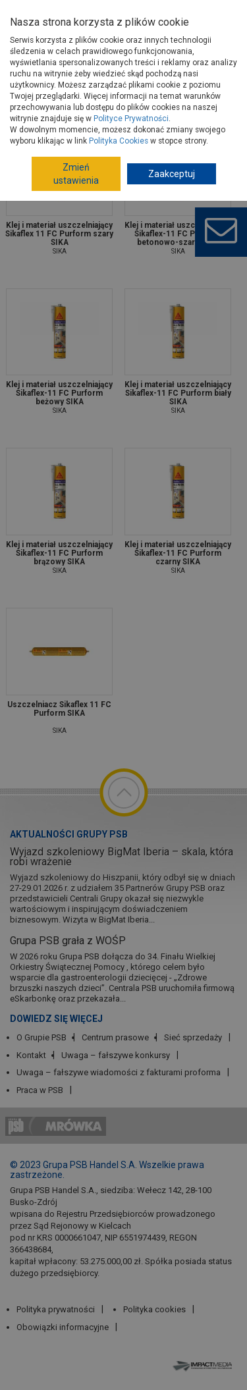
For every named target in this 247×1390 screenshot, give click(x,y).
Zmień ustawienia (76, 174)
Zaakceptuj (171, 174)
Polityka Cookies (118, 141)
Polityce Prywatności (131, 118)
